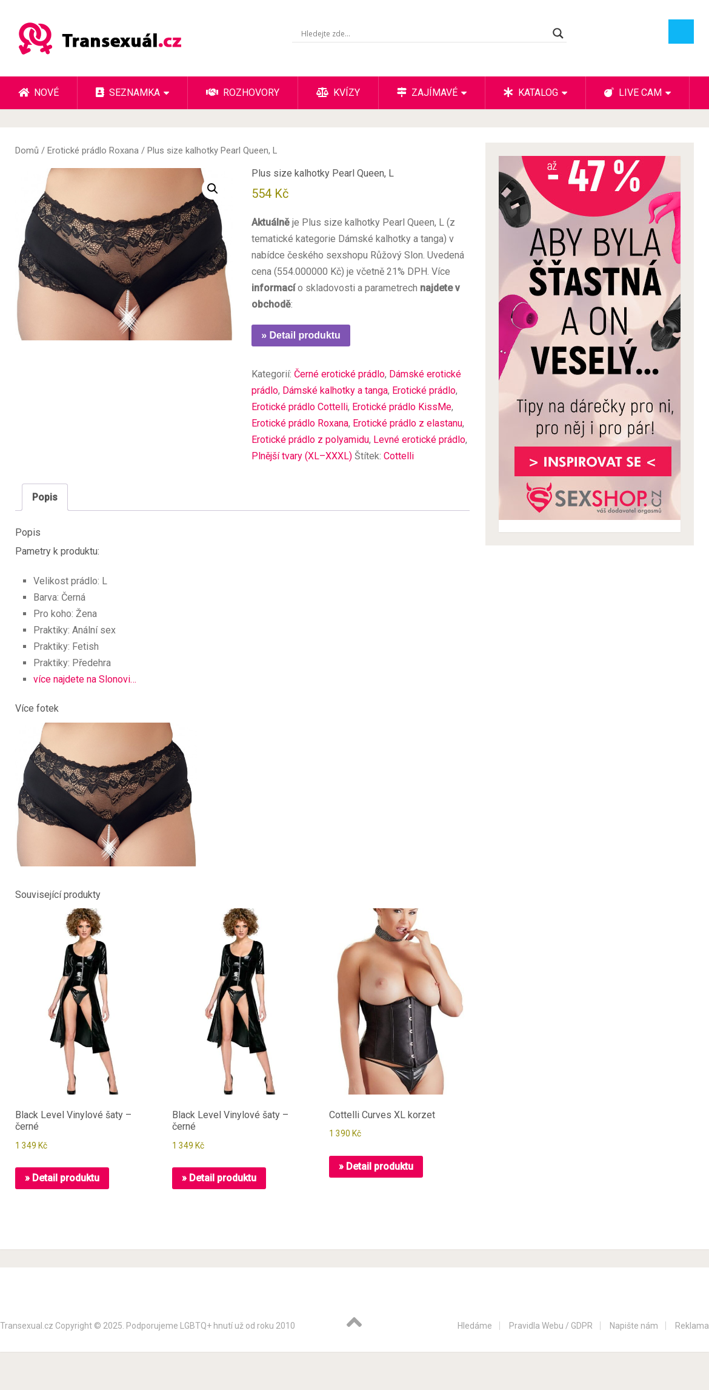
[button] (213, 189)
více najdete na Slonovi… (84, 679)
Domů (27, 150)
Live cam (633, 92)
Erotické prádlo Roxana (93, 150)
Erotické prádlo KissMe (401, 407)
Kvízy (338, 92)
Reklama (692, 1326)
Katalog (531, 92)
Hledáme (475, 1326)
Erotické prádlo (424, 390)
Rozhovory (242, 92)
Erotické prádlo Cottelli (299, 407)
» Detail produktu (301, 335)
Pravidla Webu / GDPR (551, 1326)
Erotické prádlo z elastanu (407, 423)
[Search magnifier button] (558, 33)
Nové (38, 92)
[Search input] (424, 33)
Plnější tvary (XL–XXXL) (301, 456)
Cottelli (399, 456)
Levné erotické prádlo (419, 439)
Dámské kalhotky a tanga (335, 390)
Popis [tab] (45, 497)
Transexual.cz (26, 1326)
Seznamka (128, 92)
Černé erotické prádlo (339, 374)
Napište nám (634, 1326)
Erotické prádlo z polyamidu (310, 439)
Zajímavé (427, 92)
